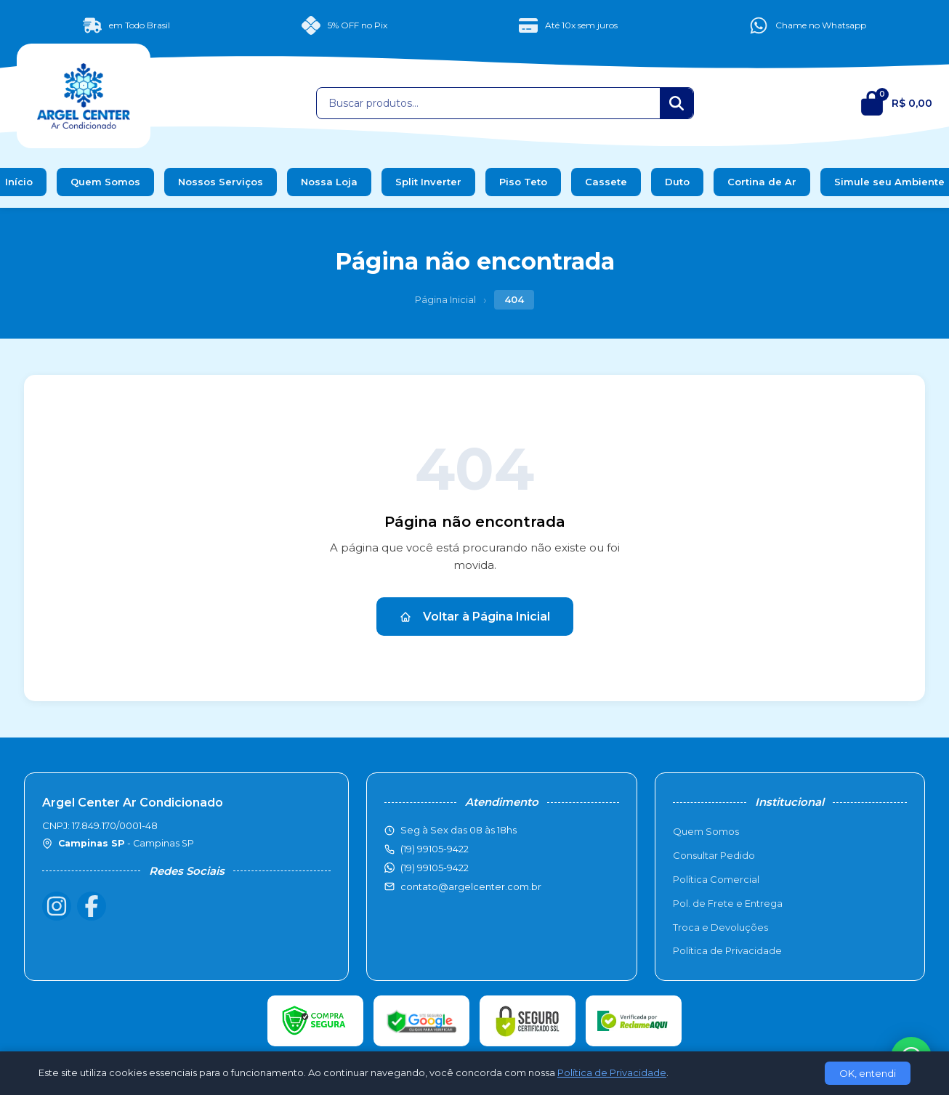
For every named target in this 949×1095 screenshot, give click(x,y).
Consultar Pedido (714, 855)
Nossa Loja (329, 181)
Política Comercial (716, 879)
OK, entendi (867, 1073)
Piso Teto (523, 181)
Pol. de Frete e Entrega (728, 903)
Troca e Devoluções (720, 927)
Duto (677, 181)
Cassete (606, 181)
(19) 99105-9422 (434, 867)
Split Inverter (428, 181)
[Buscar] (676, 103)
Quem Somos (105, 181)
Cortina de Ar (761, 181)
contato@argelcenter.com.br (470, 886)
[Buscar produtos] (488, 103)
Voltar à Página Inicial (475, 616)
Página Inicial (445, 299)
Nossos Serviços (220, 181)
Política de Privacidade (727, 950)
